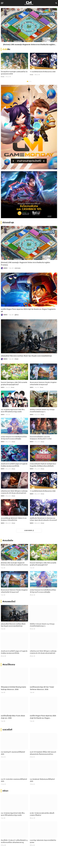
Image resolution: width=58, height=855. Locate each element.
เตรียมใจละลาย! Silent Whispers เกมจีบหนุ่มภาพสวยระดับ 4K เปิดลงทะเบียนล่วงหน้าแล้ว (14, 492)
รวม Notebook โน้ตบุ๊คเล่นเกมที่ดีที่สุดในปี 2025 (42, 780)
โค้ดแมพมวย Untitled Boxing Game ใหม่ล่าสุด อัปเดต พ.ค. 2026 (13, 688)
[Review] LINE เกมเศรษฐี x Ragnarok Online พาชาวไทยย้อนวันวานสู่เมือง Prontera (29, 44)
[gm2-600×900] (29, 127)
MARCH (5, 268)
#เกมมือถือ (8, 540)
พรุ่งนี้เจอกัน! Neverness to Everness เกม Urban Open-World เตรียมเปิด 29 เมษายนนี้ (43, 519)
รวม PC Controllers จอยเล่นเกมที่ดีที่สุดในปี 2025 (14, 780)
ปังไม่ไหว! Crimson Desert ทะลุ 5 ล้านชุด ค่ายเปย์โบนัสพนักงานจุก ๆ (42, 411)
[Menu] (2, 3)
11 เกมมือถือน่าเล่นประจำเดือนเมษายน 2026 (42, 72)
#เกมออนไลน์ (9, 601)
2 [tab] (29, 81)
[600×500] (29, 194)
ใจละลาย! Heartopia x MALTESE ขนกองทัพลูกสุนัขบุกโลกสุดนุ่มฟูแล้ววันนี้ (14, 383)
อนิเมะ (5, 790)
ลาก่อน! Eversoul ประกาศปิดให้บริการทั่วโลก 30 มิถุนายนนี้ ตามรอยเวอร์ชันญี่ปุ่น (14, 438)
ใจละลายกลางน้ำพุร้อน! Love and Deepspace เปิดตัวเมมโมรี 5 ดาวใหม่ (41, 438)
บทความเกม (17, 268)
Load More (29, 530)
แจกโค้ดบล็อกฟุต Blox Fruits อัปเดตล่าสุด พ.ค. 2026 (13, 717)
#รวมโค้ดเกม (9, 664)
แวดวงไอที (7, 729)
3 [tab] (30, 81)
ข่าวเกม (2, 76)
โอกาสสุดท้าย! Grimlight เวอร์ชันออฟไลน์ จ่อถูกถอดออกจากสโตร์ (14, 73)
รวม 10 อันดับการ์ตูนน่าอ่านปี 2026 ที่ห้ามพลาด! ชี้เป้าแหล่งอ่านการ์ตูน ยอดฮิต (13, 411)
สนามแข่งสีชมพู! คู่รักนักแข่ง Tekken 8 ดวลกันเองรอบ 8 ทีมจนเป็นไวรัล (14, 519)
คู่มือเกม (17, 315)
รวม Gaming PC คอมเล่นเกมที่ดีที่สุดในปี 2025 (13, 753)
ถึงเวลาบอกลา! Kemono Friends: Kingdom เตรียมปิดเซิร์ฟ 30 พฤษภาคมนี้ (43, 383)
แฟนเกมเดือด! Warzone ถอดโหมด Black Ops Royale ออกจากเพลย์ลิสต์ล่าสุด (26, 356)
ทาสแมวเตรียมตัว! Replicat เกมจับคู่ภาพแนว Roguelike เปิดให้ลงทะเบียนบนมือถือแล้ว (43, 465)
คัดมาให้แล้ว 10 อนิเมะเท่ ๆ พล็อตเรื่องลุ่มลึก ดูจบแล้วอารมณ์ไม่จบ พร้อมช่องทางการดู (14, 841)
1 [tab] (27, 81)
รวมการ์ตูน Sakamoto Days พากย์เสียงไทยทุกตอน (43, 841)
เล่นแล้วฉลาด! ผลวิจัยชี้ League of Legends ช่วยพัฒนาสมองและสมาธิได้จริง (14, 465)
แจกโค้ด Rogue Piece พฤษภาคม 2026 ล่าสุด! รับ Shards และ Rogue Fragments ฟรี (28, 310)
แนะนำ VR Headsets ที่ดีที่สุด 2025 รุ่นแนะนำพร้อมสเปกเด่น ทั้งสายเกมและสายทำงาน (43, 753)
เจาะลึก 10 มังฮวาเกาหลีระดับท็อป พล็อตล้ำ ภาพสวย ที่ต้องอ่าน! (42, 814)
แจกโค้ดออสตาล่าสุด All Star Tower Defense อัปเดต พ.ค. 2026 (42, 688)
